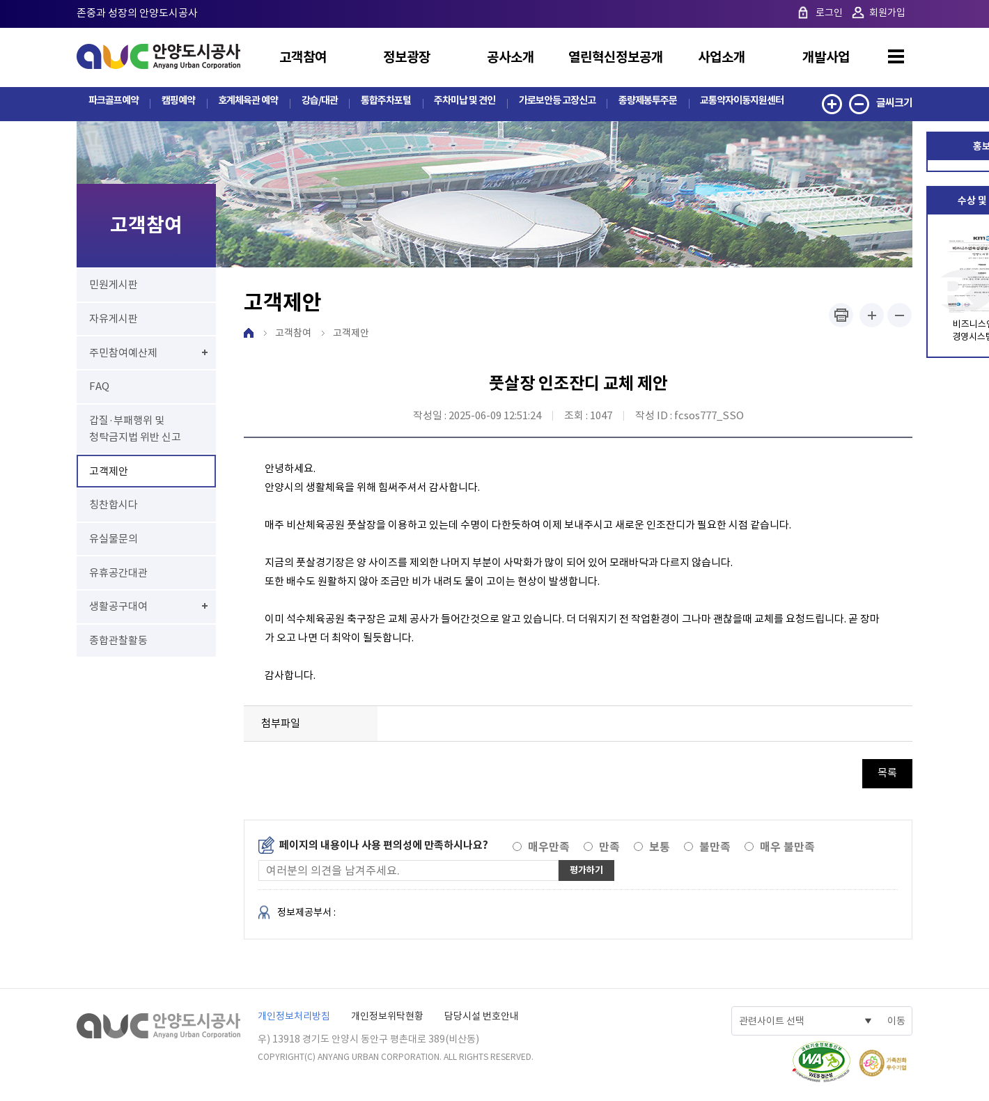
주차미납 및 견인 (461, 102)
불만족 (715, 848)
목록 (887, 773)
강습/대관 (316, 102)
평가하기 (589, 871)
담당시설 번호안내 (481, 1016)
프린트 (841, 316)
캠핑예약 (177, 102)
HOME (249, 333)
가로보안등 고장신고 (554, 102)
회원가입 (887, 12)
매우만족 (549, 848)
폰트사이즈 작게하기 (899, 316)
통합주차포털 (382, 102)
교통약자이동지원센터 (741, 102)
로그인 (829, 12)
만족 (609, 848)
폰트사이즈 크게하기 (872, 316)
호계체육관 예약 (245, 102)
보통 (659, 848)
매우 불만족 (787, 848)
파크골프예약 (113, 102)
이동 (896, 1021)
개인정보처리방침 (294, 1016)
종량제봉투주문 (645, 102)
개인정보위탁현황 (387, 1016)
